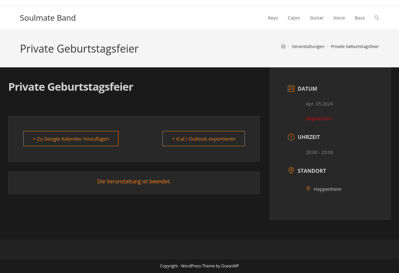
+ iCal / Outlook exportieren (203, 138)
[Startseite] (283, 46)
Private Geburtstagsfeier (355, 46)
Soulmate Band (48, 17)
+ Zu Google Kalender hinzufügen (71, 138)
